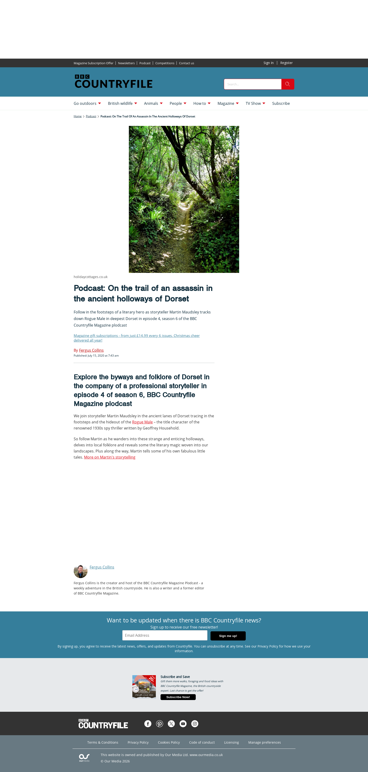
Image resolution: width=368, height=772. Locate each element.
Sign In (269, 62)
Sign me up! (228, 636)
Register (286, 62)
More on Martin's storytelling (109, 457)
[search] (287, 84)
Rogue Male (142, 422)
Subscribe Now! (178, 697)
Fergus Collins (102, 567)
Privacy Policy (267, 646)
